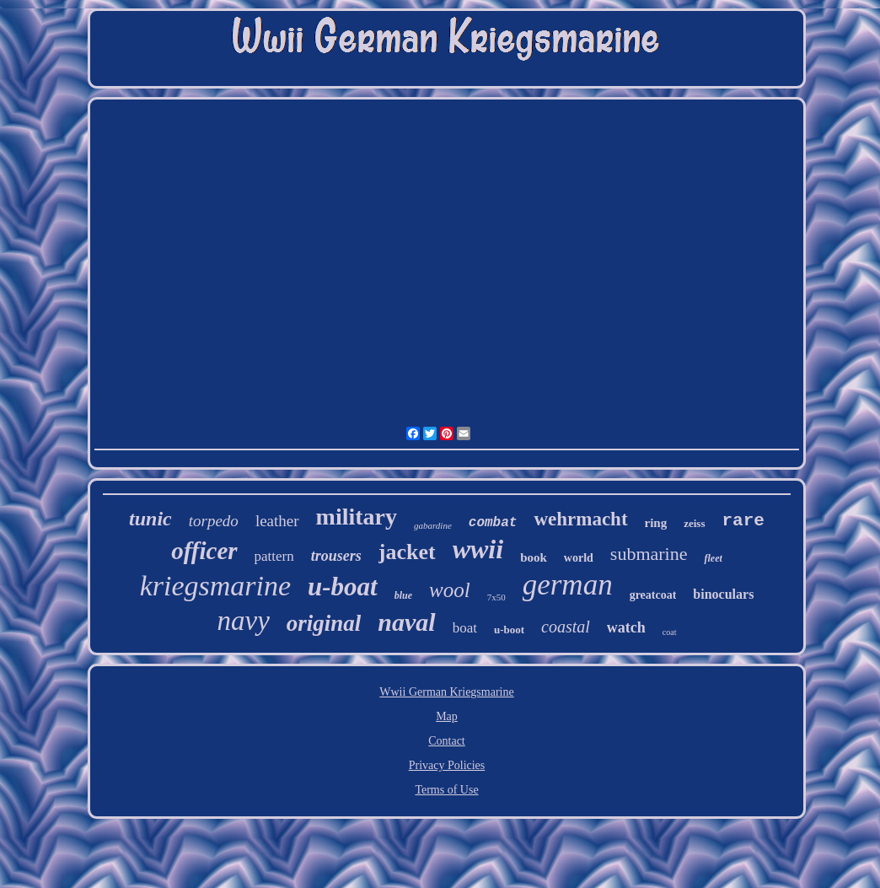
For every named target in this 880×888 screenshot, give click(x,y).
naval (406, 622)
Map (447, 716)
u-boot (509, 629)
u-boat (343, 586)
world (578, 558)
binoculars (723, 594)
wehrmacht (580, 519)
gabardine (433, 525)
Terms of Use (446, 789)
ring (656, 523)
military (356, 516)
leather (277, 521)
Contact (446, 741)
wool (449, 590)
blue (403, 595)
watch (626, 627)
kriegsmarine (215, 585)
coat (670, 632)
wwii (478, 549)
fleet (713, 558)
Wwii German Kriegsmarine (446, 692)
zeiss (694, 523)
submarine (649, 553)
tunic (150, 519)
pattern (274, 556)
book (533, 557)
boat (465, 628)
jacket (407, 552)
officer (204, 550)
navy (243, 620)
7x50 (496, 597)
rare (743, 520)
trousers (336, 555)
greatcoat (653, 595)
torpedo (214, 521)
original (324, 623)
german (568, 584)
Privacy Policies (447, 765)
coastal (565, 626)
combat (493, 522)
